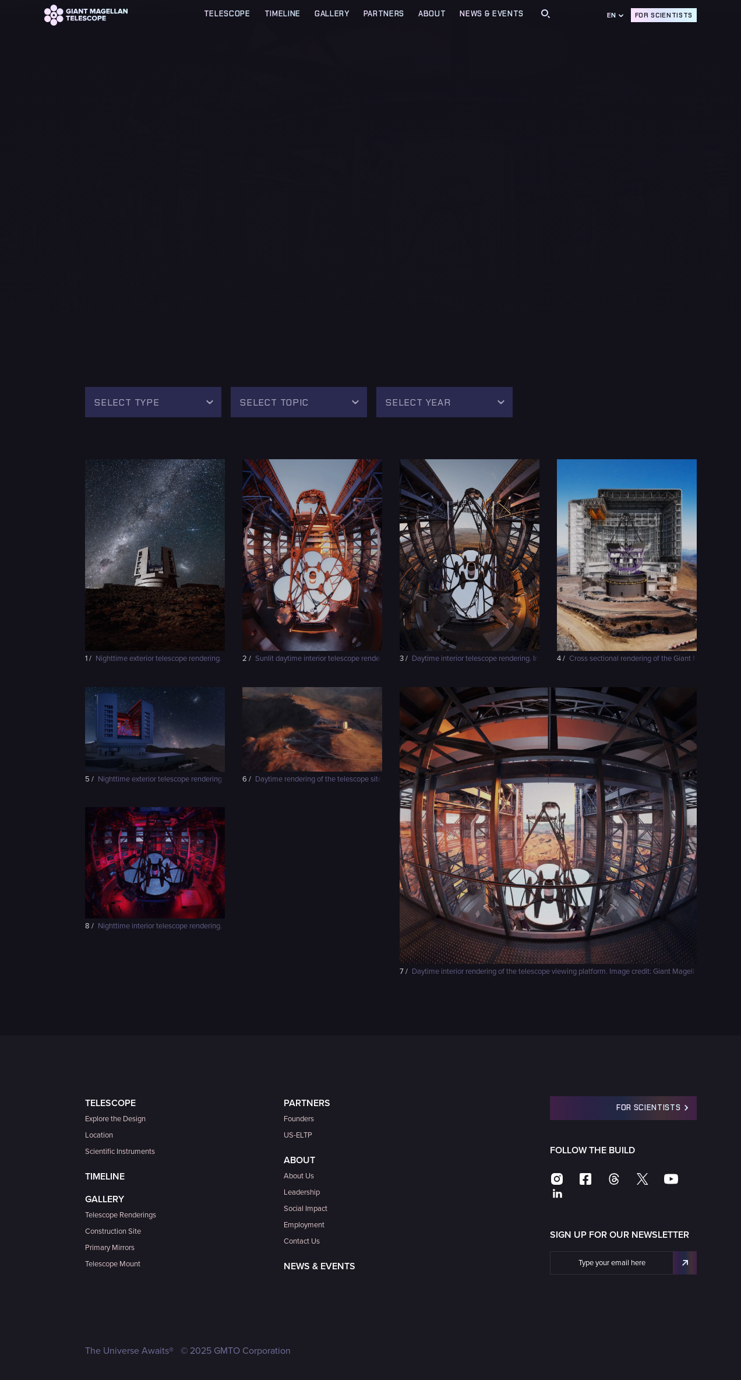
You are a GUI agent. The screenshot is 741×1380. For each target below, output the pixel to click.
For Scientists (664, 15)
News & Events (492, 14)
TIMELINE (282, 14)
